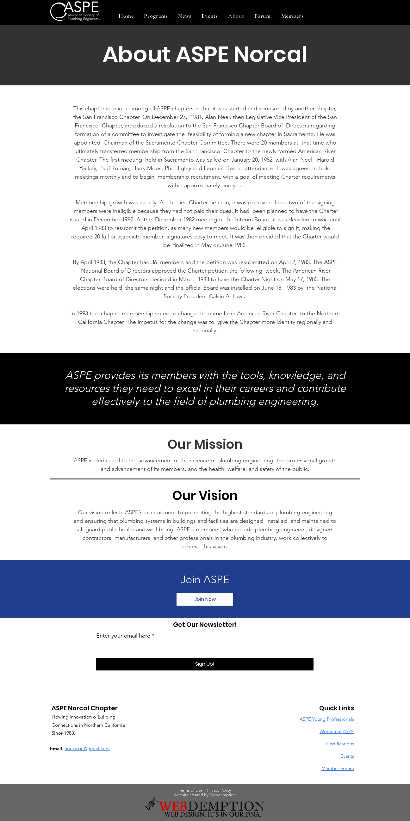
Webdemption (222, 795)
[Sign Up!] (205, 664)
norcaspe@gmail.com (87, 748)
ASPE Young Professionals (327, 719)
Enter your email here (123, 636)
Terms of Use (190, 790)
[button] (156, 16)
